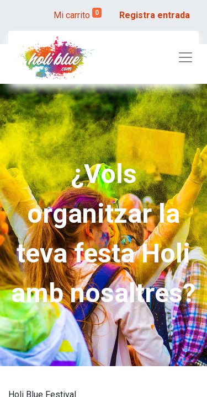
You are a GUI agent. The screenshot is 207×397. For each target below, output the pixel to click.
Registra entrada (154, 15)
